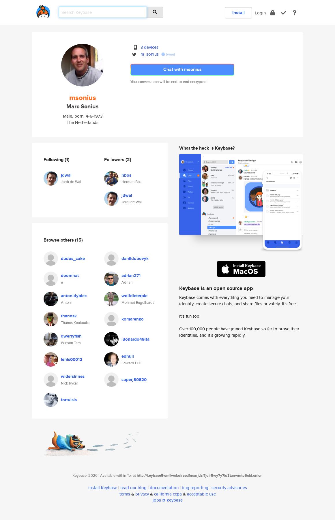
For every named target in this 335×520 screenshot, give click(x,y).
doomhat (70, 275)
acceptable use (201, 494)
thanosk (69, 316)
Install (238, 12)
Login (260, 13)
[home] (43, 10)
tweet (168, 54)
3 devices (149, 47)
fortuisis (69, 400)
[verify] (283, 12)
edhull (127, 356)
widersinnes (73, 376)
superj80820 (134, 379)
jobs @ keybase (168, 500)
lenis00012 (71, 359)
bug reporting (195, 488)
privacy (142, 494)
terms (124, 494)
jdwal (66, 175)
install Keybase (102, 488)
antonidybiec (74, 296)
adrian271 (131, 275)
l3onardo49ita (135, 339)
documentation (164, 488)
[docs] (295, 12)
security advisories (229, 488)
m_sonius (150, 54)
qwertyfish (71, 336)
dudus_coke (73, 258)
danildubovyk (135, 258)
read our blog (133, 488)
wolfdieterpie (134, 296)
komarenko (132, 319)
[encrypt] (272, 12)
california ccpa (168, 494)
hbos (126, 175)
